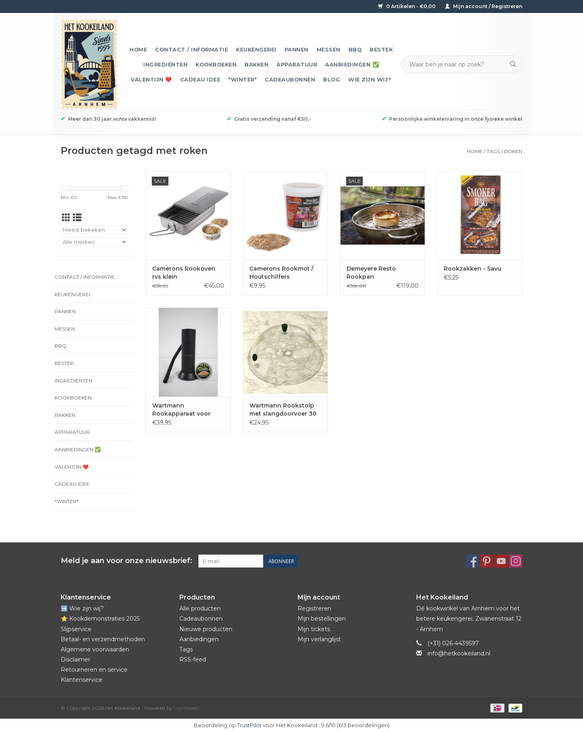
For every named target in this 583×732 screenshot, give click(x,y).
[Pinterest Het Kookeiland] (486, 561)
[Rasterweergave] (66, 218)
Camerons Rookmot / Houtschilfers (281, 272)
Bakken (256, 64)
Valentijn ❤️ (151, 79)
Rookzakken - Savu (472, 268)
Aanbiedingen (199, 639)
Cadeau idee (200, 79)
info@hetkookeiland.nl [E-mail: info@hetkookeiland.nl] (459, 653)
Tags (493, 151)
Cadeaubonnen (290, 79)
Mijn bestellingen (322, 618)
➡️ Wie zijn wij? (82, 608)
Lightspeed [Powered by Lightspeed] (186, 708)
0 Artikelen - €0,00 (407, 6)
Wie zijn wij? (370, 79)
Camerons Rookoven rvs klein (183, 272)
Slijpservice (76, 629)
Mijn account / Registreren (483, 6)
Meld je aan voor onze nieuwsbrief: (126, 561)
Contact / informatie (191, 49)
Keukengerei (256, 49)
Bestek (381, 49)
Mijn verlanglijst (319, 639)
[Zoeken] (456, 64)
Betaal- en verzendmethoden (103, 639)
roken (513, 151)
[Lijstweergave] (77, 218)
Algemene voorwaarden (95, 649)
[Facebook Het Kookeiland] (472, 561)
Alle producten (200, 608)
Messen (328, 49)
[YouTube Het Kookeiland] (501, 561)
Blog (331, 79)
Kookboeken (216, 64)
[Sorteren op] (94, 230)
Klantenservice (81, 679)
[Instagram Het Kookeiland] (515, 561)
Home (138, 49)
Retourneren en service (94, 669)
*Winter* (242, 79)
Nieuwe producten (205, 629)
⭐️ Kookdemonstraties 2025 (100, 618)
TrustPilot (249, 725)
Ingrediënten (165, 64)
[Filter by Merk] (94, 242)
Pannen (297, 49)
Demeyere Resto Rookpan (371, 272)
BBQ (355, 49)
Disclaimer (75, 659)
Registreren (314, 608)
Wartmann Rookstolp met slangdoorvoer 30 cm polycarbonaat (283, 410)
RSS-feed (192, 659)
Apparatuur (297, 64)
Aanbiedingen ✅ (352, 64)
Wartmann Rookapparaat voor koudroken (181, 410)
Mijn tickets (314, 629)
